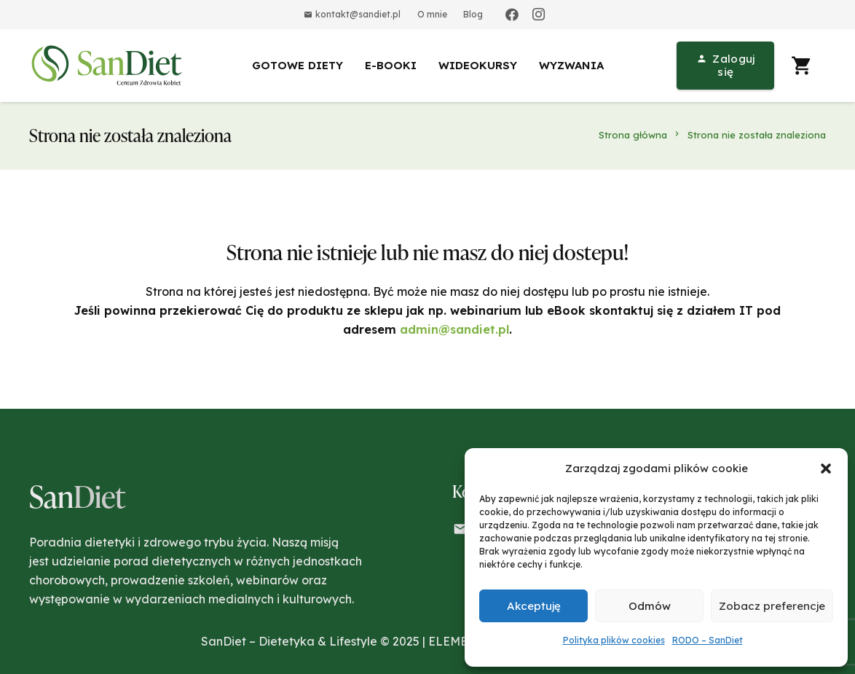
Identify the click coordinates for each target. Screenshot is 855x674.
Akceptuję (534, 606)
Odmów (650, 606)
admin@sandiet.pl (454, 329)
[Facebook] (512, 14)
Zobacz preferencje (772, 606)
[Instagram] (538, 14)
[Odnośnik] (109, 65)
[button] (826, 468)
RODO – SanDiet (707, 640)
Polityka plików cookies (614, 640)
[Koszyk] (802, 65)
